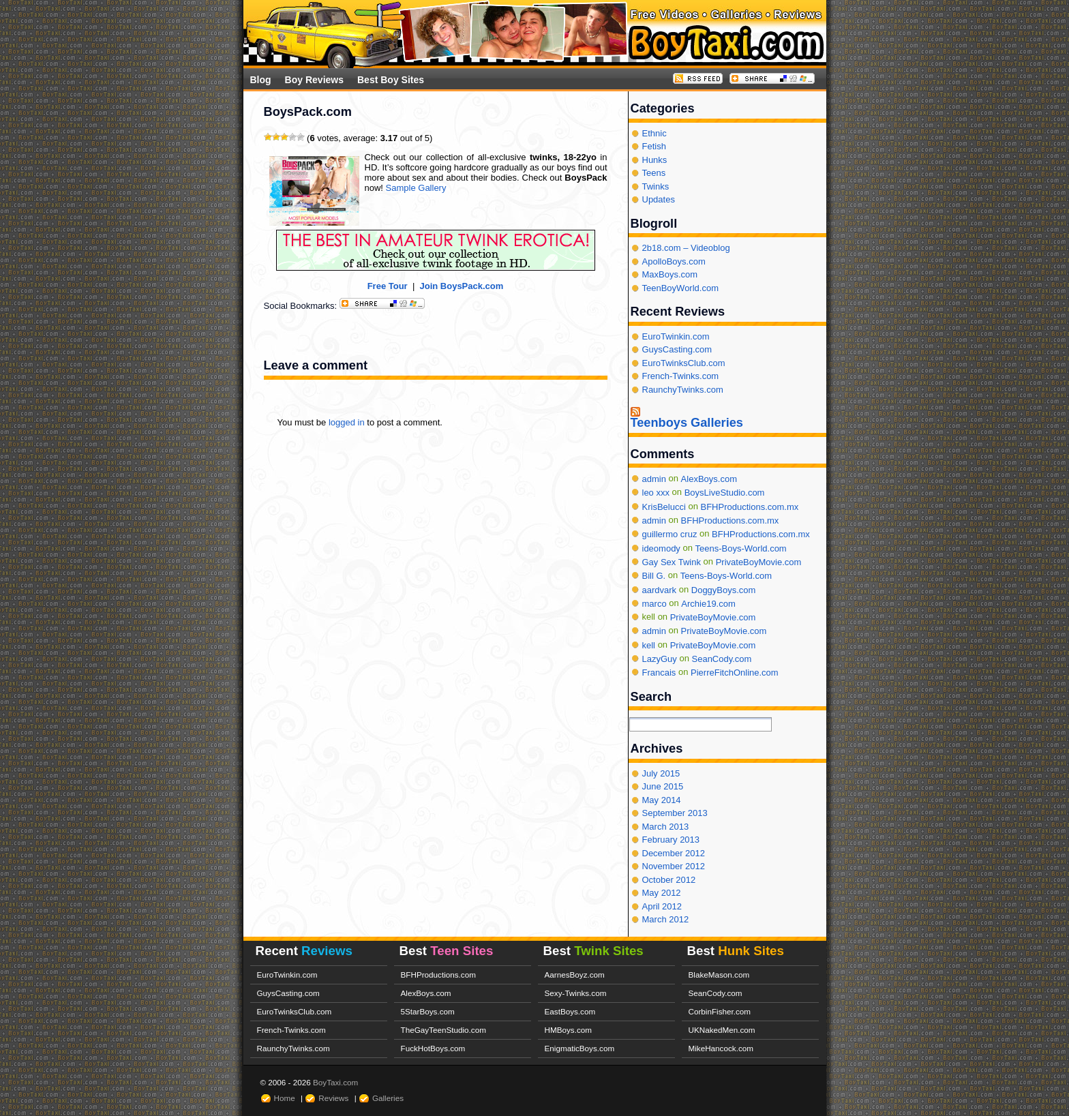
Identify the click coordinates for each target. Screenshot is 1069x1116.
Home (284, 1098)
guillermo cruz (669, 534)
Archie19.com (708, 604)
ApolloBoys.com (674, 261)
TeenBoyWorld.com (680, 288)
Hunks (654, 160)
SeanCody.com (722, 659)
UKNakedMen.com (722, 1029)
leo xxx (655, 492)
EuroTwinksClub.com (683, 363)
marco (654, 604)
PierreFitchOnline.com (735, 672)
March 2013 (665, 826)
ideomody (661, 548)
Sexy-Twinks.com (576, 993)
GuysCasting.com (677, 349)
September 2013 (675, 813)
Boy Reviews (314, 79)
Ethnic (654, 133)
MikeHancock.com (721, 1048)
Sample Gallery (416, 188)
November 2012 (674, 866)
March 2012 (665, 919)
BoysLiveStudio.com (724, 492)
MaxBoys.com (670, 274)
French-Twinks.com (680, 376)
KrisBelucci (664, 506)
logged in (347, 422)
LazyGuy (659, 659)
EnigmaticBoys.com (580, 1048)
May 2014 (661, 800)
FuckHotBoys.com (433, 1048)
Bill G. (654, 576)
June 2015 (663, 786)
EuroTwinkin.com (676, 336)
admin (654, 479)
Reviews (333, 1098)
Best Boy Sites (390, 79)
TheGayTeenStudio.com (443, 1029)
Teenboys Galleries (687, 423)
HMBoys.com (568, 1029)
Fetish (654, 146)
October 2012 (669, 880)
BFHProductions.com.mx (749, 506)
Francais (659, 672)
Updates (658, 199)
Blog (260, 79)
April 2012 (662, 906)
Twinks (655, 186)
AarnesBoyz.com (575, 974)
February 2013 (671, 839)
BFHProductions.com (438, 974)
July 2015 (661, 773)
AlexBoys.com (709, 479)
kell (649, 645)
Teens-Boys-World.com (741, 548)
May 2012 (661, 893)
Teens (654, 173)
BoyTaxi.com (335, 1082)
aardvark (659, 589)
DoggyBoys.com (723, 589)
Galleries (388, 1098)
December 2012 (674, 853)
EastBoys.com (570, 1011)
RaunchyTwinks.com (682, 389)
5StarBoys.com (428, 1011)
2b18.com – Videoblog (686, 248)
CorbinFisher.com (720, 1011)
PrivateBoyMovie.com (759, 562)
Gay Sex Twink (671, 562)
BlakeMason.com (719, 974)
